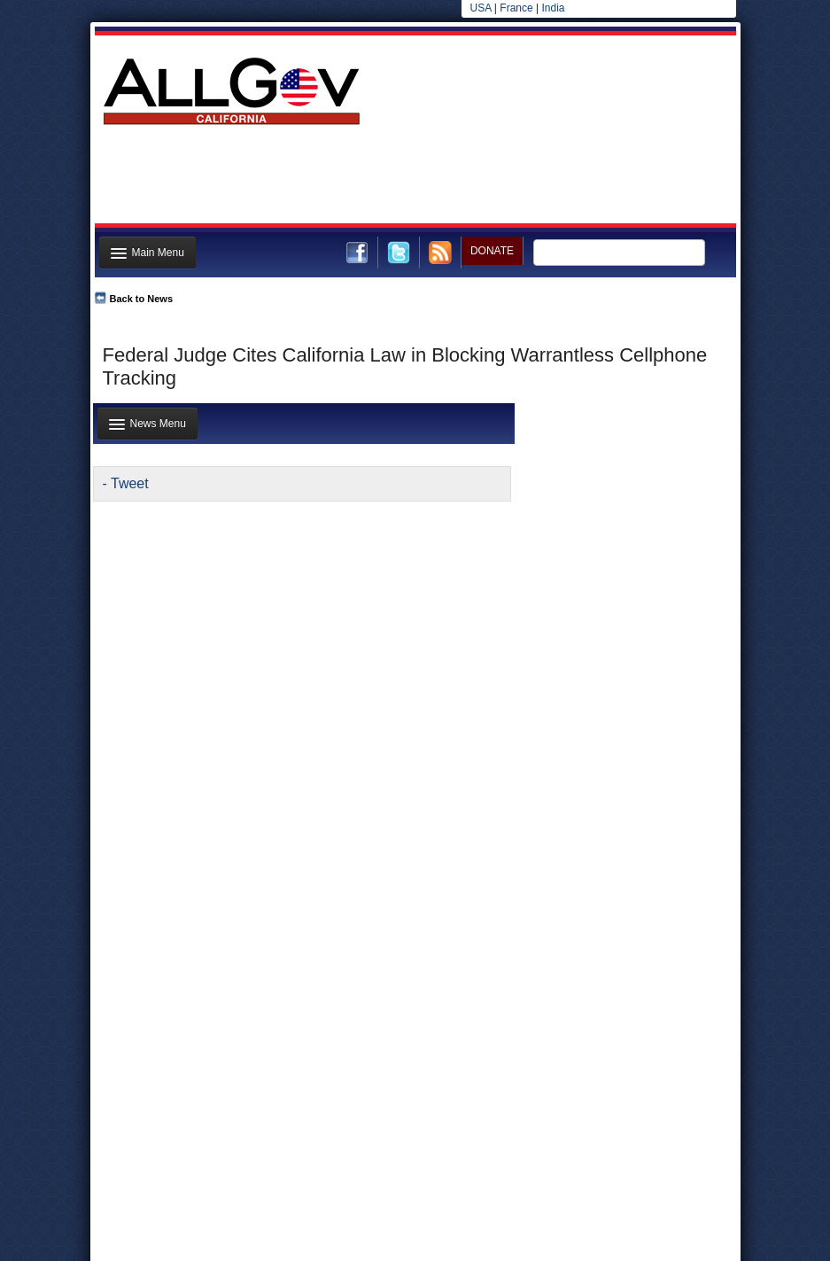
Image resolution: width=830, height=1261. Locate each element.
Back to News (142, 298)
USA (481, 8)
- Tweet (126, 483)
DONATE (492, 251)
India (552, 8)
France (516, 8)
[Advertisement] (413, 180)
